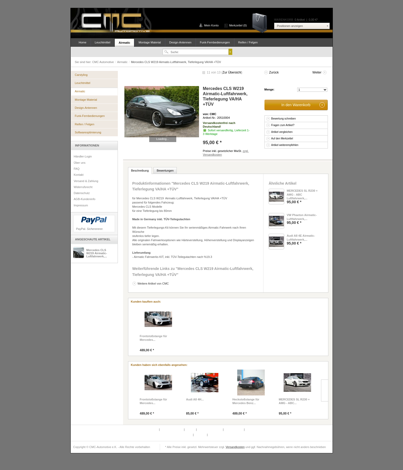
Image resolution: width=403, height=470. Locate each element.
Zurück (274, 72)
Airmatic (124, 42)
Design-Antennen (180, 42)
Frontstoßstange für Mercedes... (153, 338)
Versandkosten (235, 447)
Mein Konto (211, 25)
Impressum (81, 205)
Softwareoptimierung (88, 132)
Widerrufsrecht (83, 187)
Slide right (324, 390)
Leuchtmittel (102, 42)
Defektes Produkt (147, 429)
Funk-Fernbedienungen (215, 42)
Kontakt (79, 174)
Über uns (80, 162)
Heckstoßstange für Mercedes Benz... (246, 401)
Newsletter (186, 434)
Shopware (98, 460)
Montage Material (150, 42)
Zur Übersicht (232, 72)
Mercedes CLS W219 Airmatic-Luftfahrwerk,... (96, 253)
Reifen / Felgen (248, 42)
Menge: (269, 89)
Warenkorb (261, 22)
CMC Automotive (115, 23)
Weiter (316, 72)
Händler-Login (83, 156)
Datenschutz (82, 193)
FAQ (77, 168)
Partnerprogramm (172, 429)
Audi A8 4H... (195, 399)
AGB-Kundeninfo (85, 199)
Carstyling (81, 74)
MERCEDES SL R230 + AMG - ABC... (294, 401)
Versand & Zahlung (86, 181)
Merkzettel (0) (238, 25)
